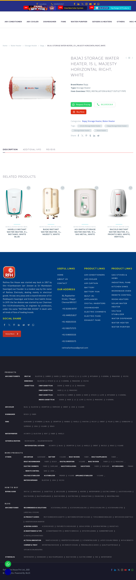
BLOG (7, 503)
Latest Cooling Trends (109, 540)
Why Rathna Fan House (50, 545)
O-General (105, 376)
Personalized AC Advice (90, 545)
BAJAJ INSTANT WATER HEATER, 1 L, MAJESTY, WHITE (51, 231)
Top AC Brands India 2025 (102, 517)
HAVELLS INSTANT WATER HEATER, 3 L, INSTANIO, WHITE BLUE (17, 233)
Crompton (45, 407)
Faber (34, 414)
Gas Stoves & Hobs (68, 466)
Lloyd (84, 376)
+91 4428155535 (69, 321)
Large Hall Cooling (31, 512)
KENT (46, 434)
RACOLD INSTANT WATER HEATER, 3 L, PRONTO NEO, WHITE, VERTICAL (119, 233)
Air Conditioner (13, 22)
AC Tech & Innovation (32, 540)
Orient (65, 407)
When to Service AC (72, 531)
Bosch (26, 414)
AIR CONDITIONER (11, 508)
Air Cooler (33, 22)
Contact (62, 283)
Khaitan (85, 422)
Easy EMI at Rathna (100, 526)
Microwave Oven (121, 291)
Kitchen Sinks (120, 286)
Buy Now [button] (78, 111)
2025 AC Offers (84, 526)
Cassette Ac (29, 386)
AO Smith (27, 434)
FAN (96, 557)
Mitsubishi (94, 376)
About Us (62, 279)
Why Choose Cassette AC (124, 517)
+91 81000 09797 (69, 308)
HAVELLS (61, 434)
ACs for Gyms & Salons (78, 508)
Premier (62, 475)
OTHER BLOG (10, 557)
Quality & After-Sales (110, 545)
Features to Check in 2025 (66, 526)
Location (42, 4)
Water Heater (16, 45)
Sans (45, 471)
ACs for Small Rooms (59, 508)
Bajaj (42, 45)
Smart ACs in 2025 (52, 540)
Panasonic (116, 376)
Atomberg (38, 422)
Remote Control (121, 295)
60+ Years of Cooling (70, 545)
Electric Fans (92, 316)
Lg (78, 376)
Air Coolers (60, 491)
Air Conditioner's (12, 376)
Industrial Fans (121, 282)
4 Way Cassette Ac (46, 395)
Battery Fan (91, 292)
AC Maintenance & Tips (33, 531)
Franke (130, 466)
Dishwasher (49, 22)
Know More (12, 334)
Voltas (125, 376)
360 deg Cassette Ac (47, 400)
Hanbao (67, 422)
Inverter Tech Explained (70, 540)
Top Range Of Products (120, 8)
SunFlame (54, 466)
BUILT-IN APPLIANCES (56, 557)
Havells (8, 227)
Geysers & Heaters (102, 22)
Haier (64, 376)
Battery (89, 287)
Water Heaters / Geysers (34, 446)
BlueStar (38, 376)
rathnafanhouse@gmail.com (75, 347)
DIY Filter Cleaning (89, 531)
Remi (117, 422)
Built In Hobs (74, 457)
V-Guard (81, 407)
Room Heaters (120, 299)
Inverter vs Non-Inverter (35, 522)
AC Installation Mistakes (33, 536)
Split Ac (27, 376)
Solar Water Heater (45, 441)
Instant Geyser (56, 227)
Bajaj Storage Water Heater (117, 126)
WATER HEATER (29, 557)
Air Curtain (91, 283)
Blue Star (37, 434)
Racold (104, 446)
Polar (110, 422)
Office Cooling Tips (97, 508)
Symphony (56, 407)
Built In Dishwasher (32, 462)
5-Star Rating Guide (89, 540)
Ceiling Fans (99, 496)
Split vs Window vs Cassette (54, 517)
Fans (63, 22)
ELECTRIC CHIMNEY (85, 557)
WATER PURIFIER (106, 557)
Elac (79, 446)
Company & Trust (30, 545)
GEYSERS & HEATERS (12, 441)
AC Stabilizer (49, 475)
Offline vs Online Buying (33, 550)
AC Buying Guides (31, 526)
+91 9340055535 (69, 334)
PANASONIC (120, 462)
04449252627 (58, 4)
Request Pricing (81, 104)
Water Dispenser (122, 318)
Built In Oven (93, 462)
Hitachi (71, 376)
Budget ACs (114, 526)
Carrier (48, 376)
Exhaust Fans (92, 320)
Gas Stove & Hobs (124, 491)
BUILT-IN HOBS (71, 557)
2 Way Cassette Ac (46, 390)
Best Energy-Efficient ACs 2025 (79, 517)
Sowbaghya (126, 422)
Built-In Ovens (59, 496)
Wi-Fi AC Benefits (127, 540)
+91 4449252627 (69, 315)
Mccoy (94, 422)
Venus (52, 426)
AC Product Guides (31, 517)
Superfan (27, 426)
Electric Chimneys (95, 312)
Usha (73, 407)
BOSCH (54, 462)
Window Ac (28, 381)
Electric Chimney (109, 491)
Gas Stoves (85, 466)
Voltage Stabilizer (32, 475)
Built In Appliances (99, 457)
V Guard (44, 426)
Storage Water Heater (81, 130)
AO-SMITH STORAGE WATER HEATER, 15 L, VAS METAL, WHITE (85, 231)
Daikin (56, 376)
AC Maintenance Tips (54, 531)
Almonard (28, 422)
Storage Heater (31, 45)
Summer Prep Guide (106, 531)
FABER (53, 434)
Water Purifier (79, 22)
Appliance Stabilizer (84, 475)
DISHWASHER (41, 557)
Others (121, 22)
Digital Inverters (94, 303)
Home (5, 45)
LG (111, 462)
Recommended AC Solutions (35, 508)
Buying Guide (10, 491)
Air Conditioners (94, 275)
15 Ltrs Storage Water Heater (90, 126)
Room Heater (30, 441)
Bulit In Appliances (44, 496)
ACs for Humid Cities (115, 508)
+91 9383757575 (69, 328)
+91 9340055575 (69, 341)
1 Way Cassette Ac (46, 386)
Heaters (83, 491)
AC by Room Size (48, 526)
